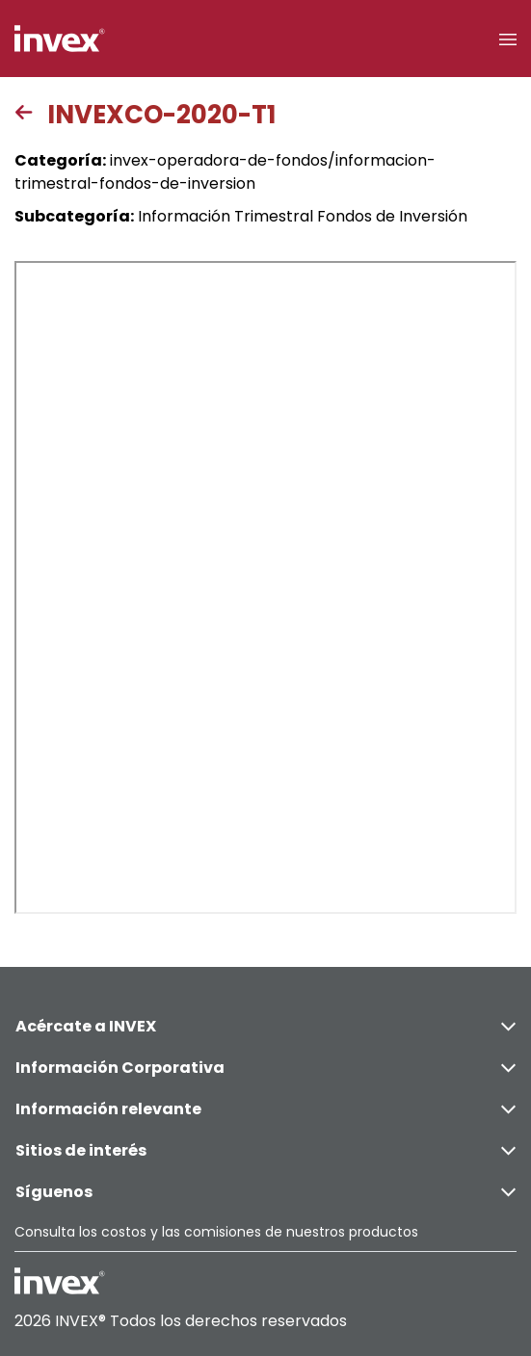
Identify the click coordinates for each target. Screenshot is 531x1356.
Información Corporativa (265, 1067)
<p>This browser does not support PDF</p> (265, 587)
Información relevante (265, 1109)
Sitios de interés (265, 1150)
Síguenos (265, 1192)
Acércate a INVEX (265, 1026)
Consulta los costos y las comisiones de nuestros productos (216, 1231)
